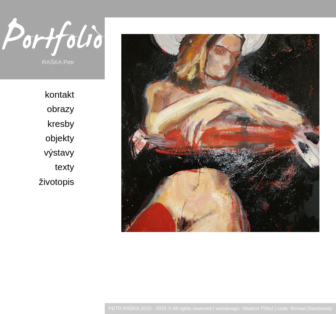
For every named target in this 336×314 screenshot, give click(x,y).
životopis (56, 182)
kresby (61, 124)
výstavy (59, 152)
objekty (59, 138)
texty (64, 167)
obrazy (60, 109)
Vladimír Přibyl (257, 308)
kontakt (59, 94)
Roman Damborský (312, 308)
